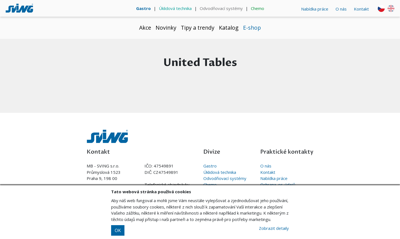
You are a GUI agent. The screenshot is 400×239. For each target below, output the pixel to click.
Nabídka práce (314, 9)
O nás (341, 9)
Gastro (143, 8)
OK (118, 230)
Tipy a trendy (197, 27)
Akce (145, 27)
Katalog (229, 27)
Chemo (257, 8)
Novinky (166, 27)
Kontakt (361, 9)
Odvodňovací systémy (221, 8)
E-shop (252, 27)
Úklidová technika (175, 8)
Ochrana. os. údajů (277, 184)
